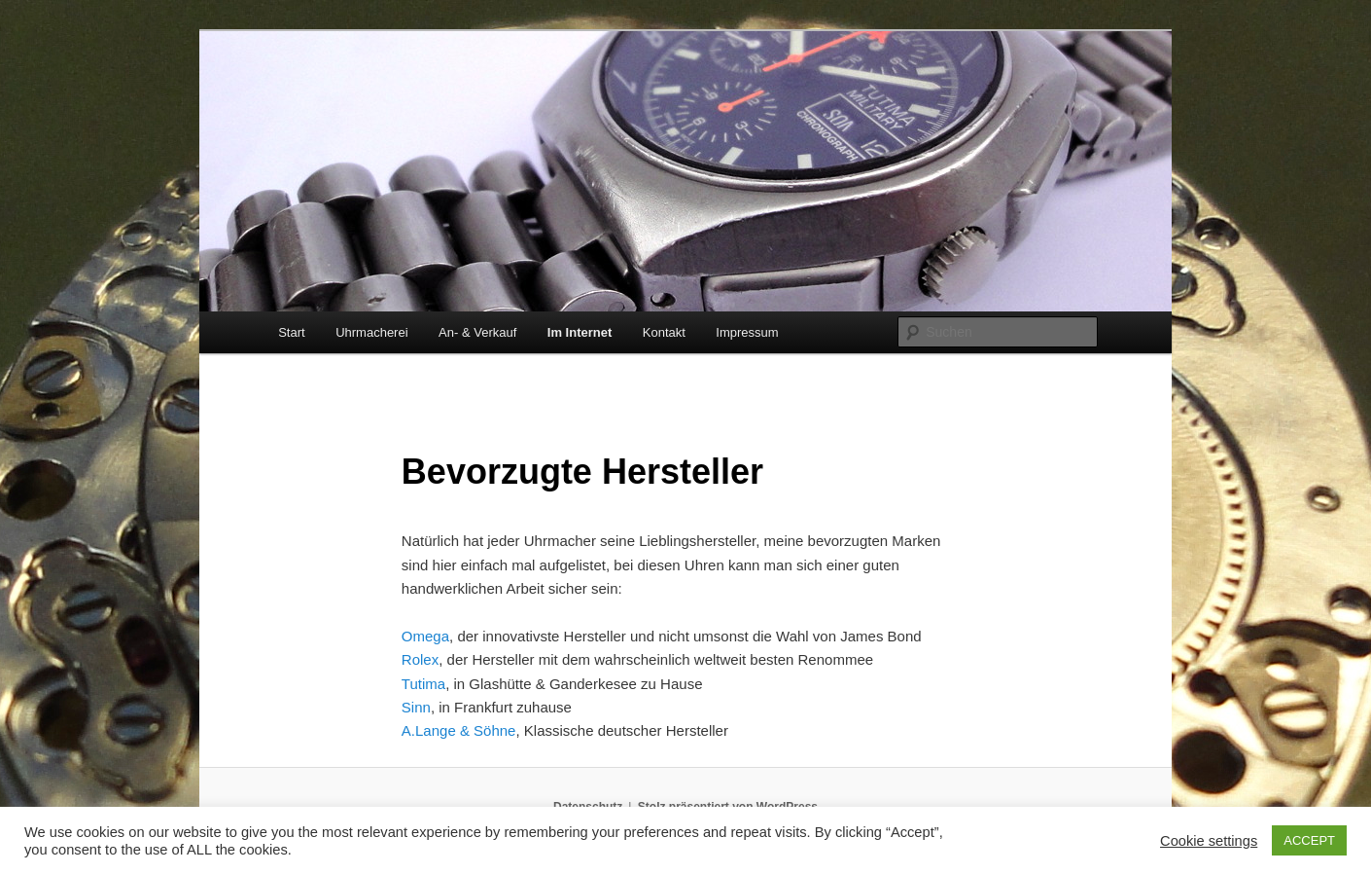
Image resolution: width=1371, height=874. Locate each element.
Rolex (420, 659)
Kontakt (664, 332)
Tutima (423, 683)
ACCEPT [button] (1309, 840)
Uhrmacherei (371, 332)
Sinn (416, 707)
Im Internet (579, 332)
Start (291, 332)
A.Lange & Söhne (459, 730)
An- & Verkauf (477, 332)
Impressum (747, 332)
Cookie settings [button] (1208, 841)
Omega (425, 636)
